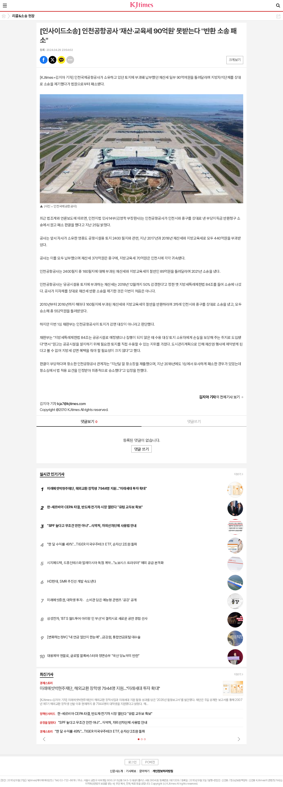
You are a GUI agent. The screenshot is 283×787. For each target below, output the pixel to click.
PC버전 (150, 762)
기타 (70, 60)
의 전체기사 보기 (219, 397)
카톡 (61, 60)
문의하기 (144, 771)
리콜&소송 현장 (23, 16)
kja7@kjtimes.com (71, 403)
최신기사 (47, 674)
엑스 (52, 60)
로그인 (132, 762)
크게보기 (235, 60)
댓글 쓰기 (141, 449)
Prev (44, 739)
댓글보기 (89, 421)
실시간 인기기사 (52, 474)
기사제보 (131, 771)
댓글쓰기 (194, 421)
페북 (44, 60)
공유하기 (278, 16)
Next (238, 739)
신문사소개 (116, 771)
